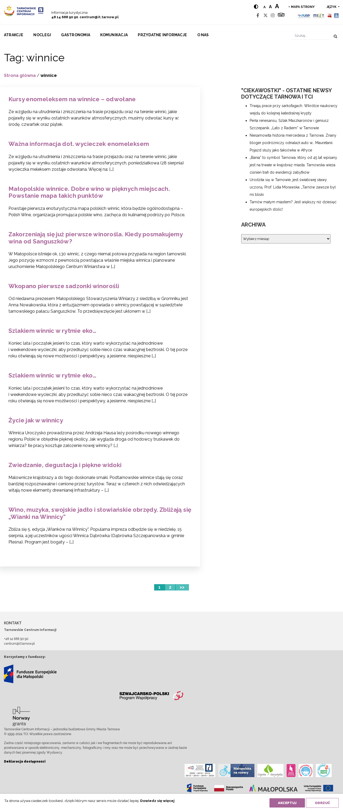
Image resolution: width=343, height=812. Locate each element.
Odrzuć (322, 803)
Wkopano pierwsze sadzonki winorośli (63, 286)
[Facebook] (258, 15)
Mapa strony (303, 7)
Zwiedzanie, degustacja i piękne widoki (64, 465)
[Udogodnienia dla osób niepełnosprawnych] (336, 15)
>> (182, 587)
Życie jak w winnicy (35, 420)
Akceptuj (287, 803)
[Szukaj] (310, 35)
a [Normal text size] (264, 7)
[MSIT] (319, 15)
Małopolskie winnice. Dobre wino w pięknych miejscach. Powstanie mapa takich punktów (89, 192)
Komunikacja (114, 35)
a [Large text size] (277, 6)
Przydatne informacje (162, 35)
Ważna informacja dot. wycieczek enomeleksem (78, 143)
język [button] (332, 7)
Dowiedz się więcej (157, 801)
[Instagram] (273, 15)
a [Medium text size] (270, 6)
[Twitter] (265, 15)
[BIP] (329, 15)
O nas (203, 35)
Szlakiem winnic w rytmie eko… (52, 330)
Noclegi (42, 35)
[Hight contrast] (256, 6)
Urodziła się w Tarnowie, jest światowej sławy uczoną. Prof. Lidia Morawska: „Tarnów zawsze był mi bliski (293, 187)
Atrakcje (13, 35)
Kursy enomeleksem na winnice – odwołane (72, 99)
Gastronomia (75, 35)
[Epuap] (304, 15)
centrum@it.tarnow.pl (99, 17)
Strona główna (20, 75)
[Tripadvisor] (281, 15)
